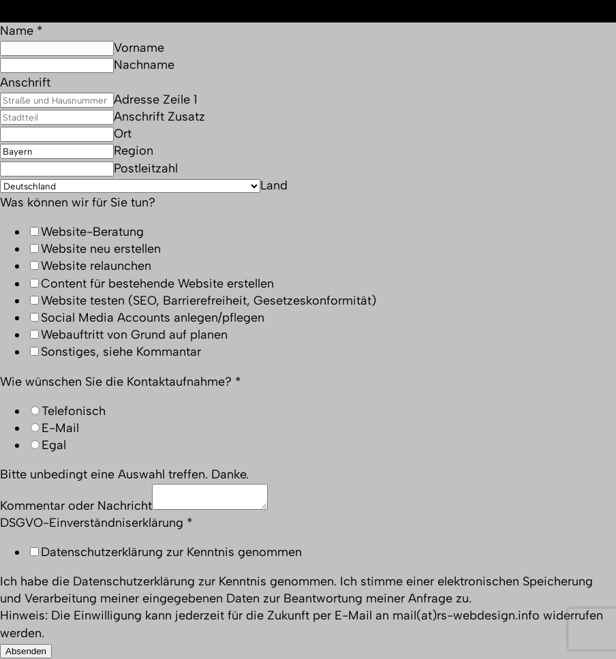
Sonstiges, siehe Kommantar (121, 351)
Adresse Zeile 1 (156, 99)
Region (133, 150)
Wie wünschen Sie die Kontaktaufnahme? (120, 381)
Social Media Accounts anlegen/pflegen (152, 317)
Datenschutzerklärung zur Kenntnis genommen (171, 552)
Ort (123, 133)
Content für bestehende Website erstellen (157, 283)
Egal (54, 445)
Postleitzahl (146, 168)
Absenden (25, 651)
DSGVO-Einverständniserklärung (96, 522)
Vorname (139, 47)
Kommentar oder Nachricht (76, 505)
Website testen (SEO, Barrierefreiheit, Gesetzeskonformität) (208, 300)
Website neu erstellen (101, 248)
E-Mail (60, 427)
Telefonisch (74, 410)
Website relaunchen (96, 265)
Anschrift (25, 82)
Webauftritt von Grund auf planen (134, 334)
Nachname (144, 64)
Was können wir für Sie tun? (77, 202)
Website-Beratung (92, 231)
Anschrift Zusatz (159, 116)
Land (274, 185)
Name (21, 30)
